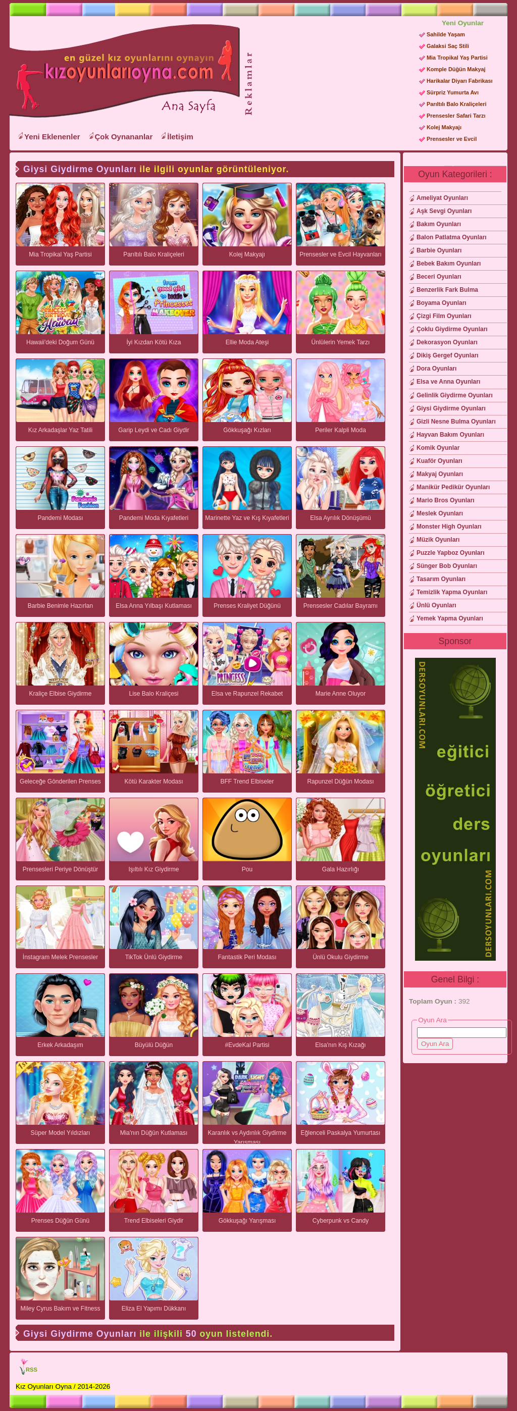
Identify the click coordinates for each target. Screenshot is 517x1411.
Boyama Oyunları (442, 302)
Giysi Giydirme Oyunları (451, 408)
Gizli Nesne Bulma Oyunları (456, 421)
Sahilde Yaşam (446, 34)
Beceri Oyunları (439, 276)
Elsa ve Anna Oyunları (448, 381)
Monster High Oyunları (449, 526)
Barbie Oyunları (439, 250)
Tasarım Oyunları (441, 579)
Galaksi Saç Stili (448, 46)
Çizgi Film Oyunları (444, 316)
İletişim (180, 136)
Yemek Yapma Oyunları (450, 618)
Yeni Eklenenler (52, 136)
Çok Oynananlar (124, 136)
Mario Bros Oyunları (446, 500)
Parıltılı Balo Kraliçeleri (456, 104)
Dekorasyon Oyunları (447, 342)
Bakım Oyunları (439, 224)
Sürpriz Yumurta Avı (453, 92)
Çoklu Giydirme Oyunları (452, 329)
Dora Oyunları (436, 368)
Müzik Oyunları (438, 539)
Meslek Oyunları (440, 513)
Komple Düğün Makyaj (456, 69)
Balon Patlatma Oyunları (452, 237)
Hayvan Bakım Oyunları (450, 434)
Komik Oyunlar (438, 447)
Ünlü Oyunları (436, 605)
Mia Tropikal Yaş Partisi (457, 58)
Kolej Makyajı (444, 127)
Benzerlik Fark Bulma (447, 289)
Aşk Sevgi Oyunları (444, 211)
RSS (31, 1370)
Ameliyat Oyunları (442, 197)
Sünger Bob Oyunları (447, 565)
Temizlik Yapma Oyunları (452, 592)
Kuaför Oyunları (439, 460)
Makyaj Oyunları (440, 474)
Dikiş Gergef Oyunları (448, 355)
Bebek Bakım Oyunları (449, 263)
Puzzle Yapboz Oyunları (450, 552)
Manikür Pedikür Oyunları (453, 487)
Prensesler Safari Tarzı (456, 116)
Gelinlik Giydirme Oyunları (455, 395)
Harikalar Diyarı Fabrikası (460, 81)
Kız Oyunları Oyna (122, 71)
